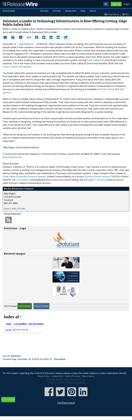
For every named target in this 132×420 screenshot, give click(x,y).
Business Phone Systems (97, 176)
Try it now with (66, 401)
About (93, 10)
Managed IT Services (94, 179)
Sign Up (116, 4)
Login (127, 4)
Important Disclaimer (75, 382)
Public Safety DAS (95, 60)
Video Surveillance (20, 179)
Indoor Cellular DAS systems (17, 66)
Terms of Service (72, 376)
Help (83, 10)
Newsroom (70, 10)
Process (57, 10)
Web (14, 208)
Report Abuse (88, 376)
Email (6, 208)
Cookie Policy (57, 376)
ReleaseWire (19, 4)
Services (44, 10)
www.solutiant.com (12, 157)
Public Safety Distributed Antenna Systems (24, 176)
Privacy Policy (43, 376)
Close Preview (41, 306)
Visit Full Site (24, 306)
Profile (21, 208)
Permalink (59, 359)
